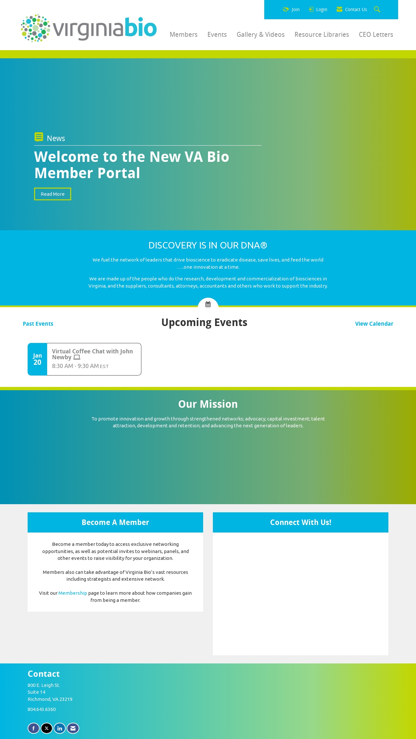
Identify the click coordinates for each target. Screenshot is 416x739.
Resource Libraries (321, 34)
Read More (53, 194)
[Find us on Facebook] (34, 728)
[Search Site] (378, 9)
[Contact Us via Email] (73, 728)
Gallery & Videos (261, 34)
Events (217, 34)
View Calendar (374, 324)
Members (184, 34)
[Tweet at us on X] (47, 728)
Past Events (38, 324)
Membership (72, 593)
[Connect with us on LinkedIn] (60, 728)
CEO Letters (376, 34)
